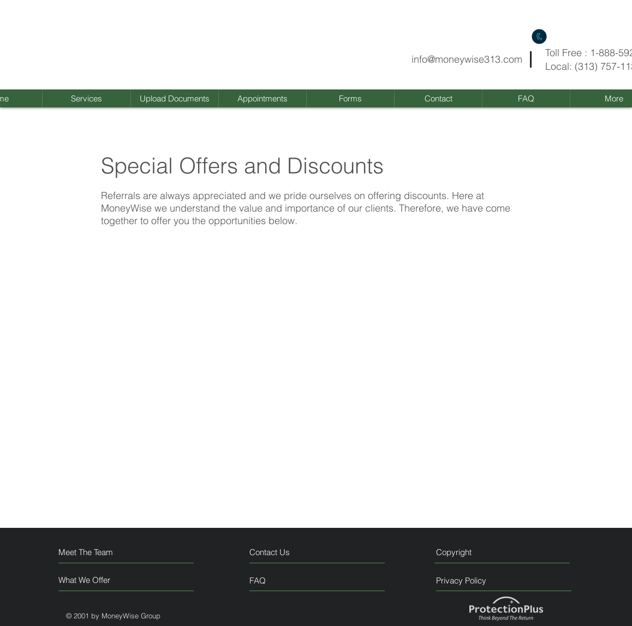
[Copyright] (481, 552)
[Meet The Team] (105, 552)
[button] (350, 98)
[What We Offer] (99, 580)
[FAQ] (280, 580)
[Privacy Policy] (481, 580)
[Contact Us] (290, 552)
